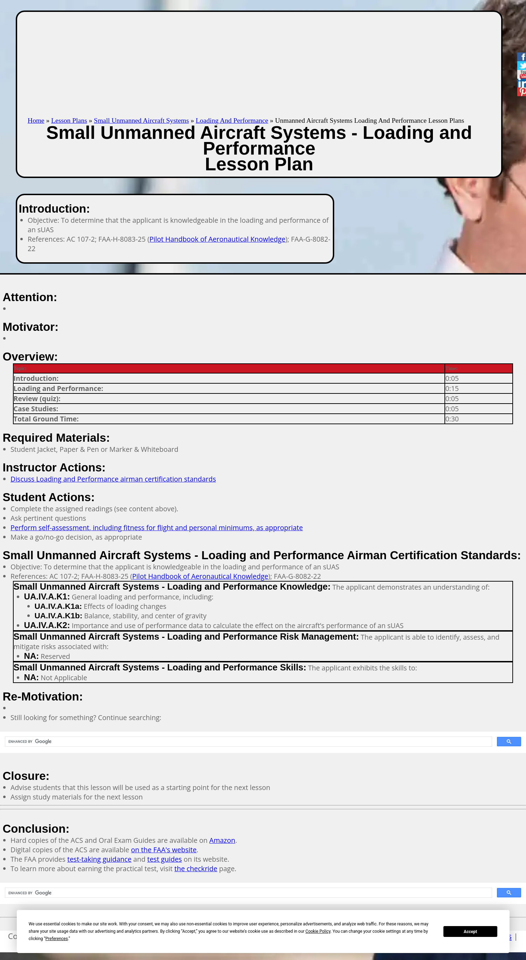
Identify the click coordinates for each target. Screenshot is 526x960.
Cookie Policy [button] (318, 931)
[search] (247, 742)
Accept (470, 931)
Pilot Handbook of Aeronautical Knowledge (217, 239)
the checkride (195, 868)
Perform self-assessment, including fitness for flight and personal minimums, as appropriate (156, 527)
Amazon (222, 840)
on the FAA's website (163, 849)
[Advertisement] (259, 64)
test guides (164, 859)
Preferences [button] (56, 938)
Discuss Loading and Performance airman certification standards (113, 479)
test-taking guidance (99, 859)
